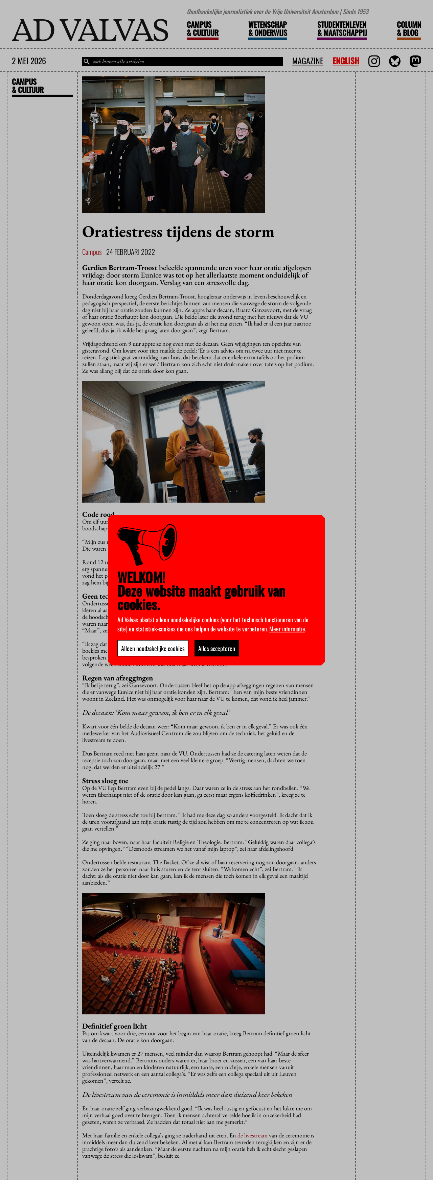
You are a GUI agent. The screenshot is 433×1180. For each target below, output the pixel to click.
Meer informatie (287, 628)
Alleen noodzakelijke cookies (153, 648)
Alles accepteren (216, 648)
